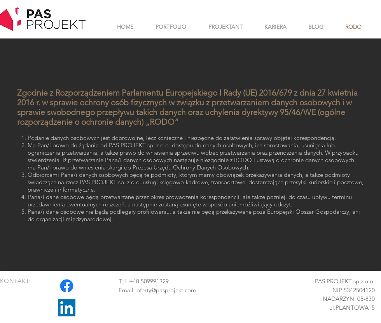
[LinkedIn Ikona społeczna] (66, 307)
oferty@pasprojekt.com (166, 290)
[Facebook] (66, 286)
